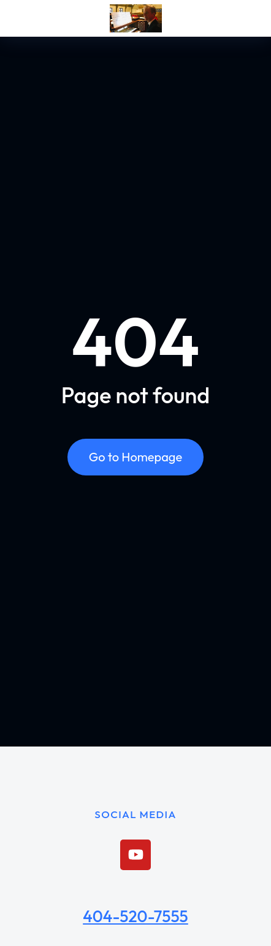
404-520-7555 (135, 916)
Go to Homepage (135, 456)
